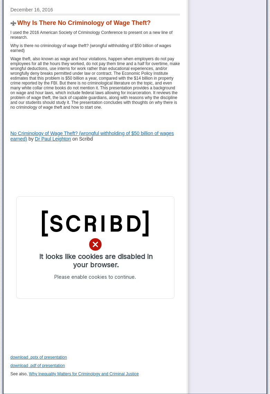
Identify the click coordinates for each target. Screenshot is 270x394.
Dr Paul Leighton (53, 139)
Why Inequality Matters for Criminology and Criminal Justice (83, 373)
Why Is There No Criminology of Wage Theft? (84, 22)
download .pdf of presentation (37, 365)
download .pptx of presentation (38, 357)
